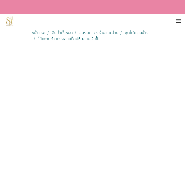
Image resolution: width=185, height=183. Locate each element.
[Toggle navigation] (178, 21)
